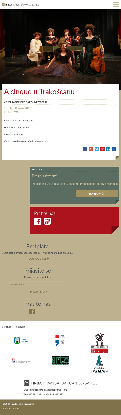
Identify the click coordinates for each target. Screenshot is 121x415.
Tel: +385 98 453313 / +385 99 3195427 (43, 394)
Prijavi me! (37, 292)
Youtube (47, 221)
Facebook (37, 221)
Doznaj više (96, 193)
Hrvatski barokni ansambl (20, 6)
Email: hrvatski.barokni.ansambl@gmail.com (45, 390)
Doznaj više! (37, 258)
